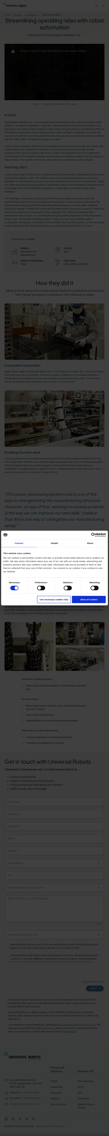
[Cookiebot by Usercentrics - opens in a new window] (93, 535)
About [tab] (90, 543)
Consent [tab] (19, 543)
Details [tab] (54, 543)
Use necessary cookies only (54, 599)
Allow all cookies (88, 599)
